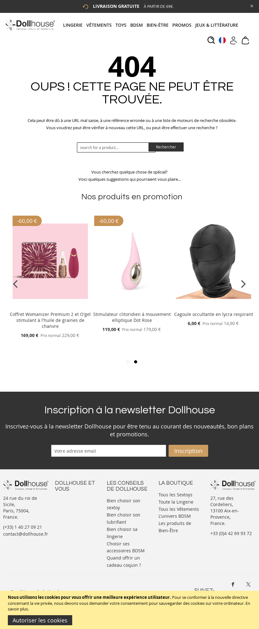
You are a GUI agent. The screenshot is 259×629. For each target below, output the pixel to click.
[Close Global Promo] (251, 5)
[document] (130, 609)
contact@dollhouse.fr (25, 534)
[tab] (152, 25)
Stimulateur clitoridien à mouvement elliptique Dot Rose (132, 317)
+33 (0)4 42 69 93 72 (231, 533)
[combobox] (116, 147)
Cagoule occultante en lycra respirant (213, 314)
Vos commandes (72, 525)
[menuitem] (74, 25)
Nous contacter (71, 500)
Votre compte (69, 506)
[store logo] (30, 24)
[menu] (152, 25)
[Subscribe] (188, 451)
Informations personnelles (68, 516)
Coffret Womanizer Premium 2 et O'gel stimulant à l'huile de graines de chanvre (50, 320)
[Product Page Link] (50, 307)
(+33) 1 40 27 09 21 (22, 527)
